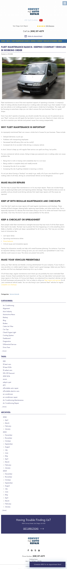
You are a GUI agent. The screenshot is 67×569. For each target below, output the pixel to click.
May (6, 456)
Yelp (35, 551)
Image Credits (29, 566)
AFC (4, 385)
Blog (8, 41)
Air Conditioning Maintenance (13, 400)
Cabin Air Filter (8, 326)
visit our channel (31, 20)
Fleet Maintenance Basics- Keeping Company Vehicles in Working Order (37, 41)
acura (5, 379)
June (6, 453)
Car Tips (6, 329)
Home (3, 41)
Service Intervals (14, 294)
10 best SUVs (7, 367)
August (7, 447)
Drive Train (6, 347)
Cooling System (8, 335)
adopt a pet (7, 382)
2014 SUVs (6, 376)
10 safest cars (7, 370)
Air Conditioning (8, 305)
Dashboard (6, 338)
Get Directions (30, 529)
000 (4, 361)
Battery (5, 317)
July (6, 450)
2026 (5, 417)
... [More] (3, 351)
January (7, 429)
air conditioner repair (10, 397)
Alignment (6, 308)
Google (32, 551)
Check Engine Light (9, 332)
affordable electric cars (11, 391)
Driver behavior (8, 241)
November (8, 438)
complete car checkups (9, 285)
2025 (5, 432)
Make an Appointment (35, 36)
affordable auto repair (10, 388)
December (8, 435)
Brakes (5, 323)
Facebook (28, 551)
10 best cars (7, 364)
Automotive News (9, 314)
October (8, 441)
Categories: (7, 301)
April (6, 420)
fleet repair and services (53, 280)
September (9, 444)
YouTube (39, 551)
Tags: (3, 356)
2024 (5, 471)
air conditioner (8, 394)
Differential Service (9, 344)
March (7, 423)
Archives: (6, 412)
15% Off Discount (9, 373)
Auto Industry (7, 311)
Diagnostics (7, 341)
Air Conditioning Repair (11, 403)
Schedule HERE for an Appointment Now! (47, 564)
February (8, 426)
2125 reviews (50, 26)
